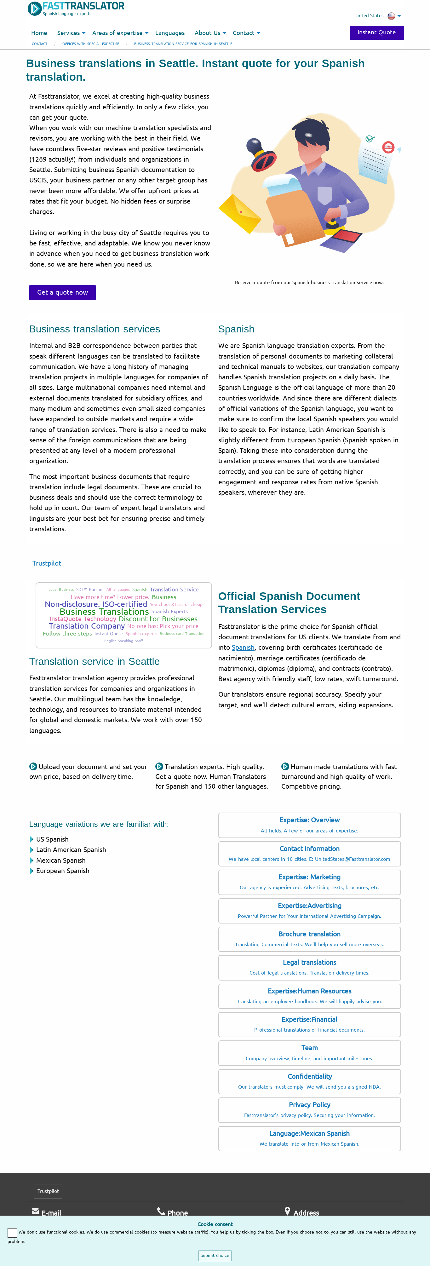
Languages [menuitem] (170, 33)
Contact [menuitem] (244, 33)
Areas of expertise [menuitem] (117, 33)
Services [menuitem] (68, 33)
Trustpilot (46, 563)
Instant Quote (377, 32)
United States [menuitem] (374, 16)
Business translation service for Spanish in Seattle (183, 44)
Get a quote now (62, 292)
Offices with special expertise (90, 44)
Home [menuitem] (39, 33)
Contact (39, 44)
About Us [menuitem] (207, 33)
